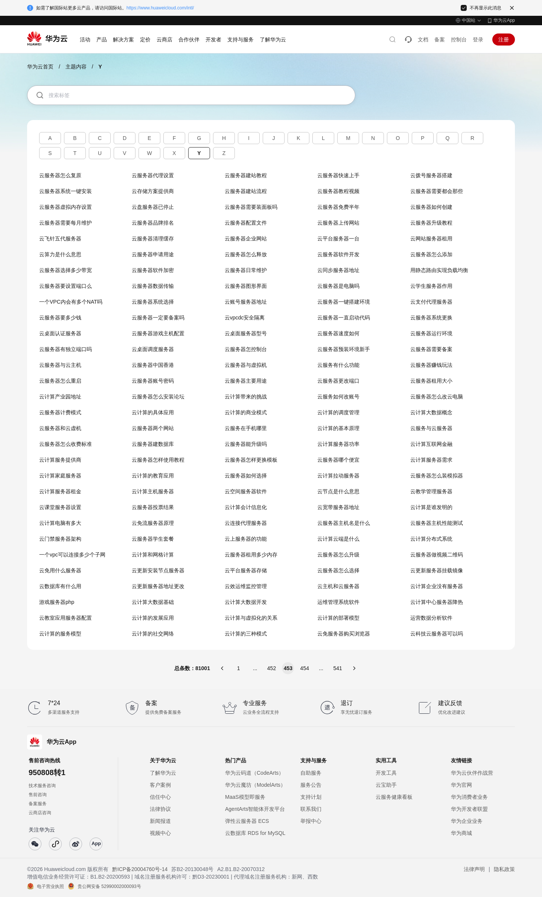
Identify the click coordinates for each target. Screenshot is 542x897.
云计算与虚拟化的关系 (251, 618)
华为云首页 (40, 67)
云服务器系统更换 (431, 318)
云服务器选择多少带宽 (65, 270)
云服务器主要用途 (246, 381)
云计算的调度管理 (338, 412)
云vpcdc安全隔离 (245, 318)
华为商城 (461, 833)
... (255, 668)
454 (304, 668)
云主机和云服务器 (338, 586)
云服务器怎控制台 (246, 349)
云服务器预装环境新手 (343, 349)
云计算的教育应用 (153, 476)
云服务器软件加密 (153, 270)
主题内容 (76, 67)
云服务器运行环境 (431, 333)
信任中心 (160, 797)
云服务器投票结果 (153, 507)
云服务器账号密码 (153, 381)
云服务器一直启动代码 (343, 318)
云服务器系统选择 (153, 302)
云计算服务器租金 (60, 491)
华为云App (504, 20)
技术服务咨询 (42, 785)
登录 (478, 39)
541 (337, 668)
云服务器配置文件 (246, 223)
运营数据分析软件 (431, 618)
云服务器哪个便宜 (338, 460)
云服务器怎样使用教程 (158, 460)
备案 (439, 39)
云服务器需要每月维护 (65, 223)
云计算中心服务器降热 (436, 602)
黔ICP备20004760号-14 (140, 869)
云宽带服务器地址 (338, 507)
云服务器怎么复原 (60, 175)
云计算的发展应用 (153, 618)
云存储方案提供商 (153, 191)
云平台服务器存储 (246, 570)
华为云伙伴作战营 (472, 773)
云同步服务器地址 (338, 270)
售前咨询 (38, 794)
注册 (503, 39)
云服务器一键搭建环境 (343, 302)
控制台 (459, 39)
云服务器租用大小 (431, 381)
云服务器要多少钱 (60, 318)
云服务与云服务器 (431, 428)
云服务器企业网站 (246, 239)
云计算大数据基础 (153, 602)
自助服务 (310, 773)
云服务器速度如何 (338, 333)
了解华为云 (163, 773)
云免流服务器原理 (153, 523)
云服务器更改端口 (338, 381)
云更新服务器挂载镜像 (436, 570)
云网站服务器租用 (431, 239)
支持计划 (310, 797)
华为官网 (461, 785)
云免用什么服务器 (60, 570)
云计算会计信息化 (246, 507)
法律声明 (474, 869)
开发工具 (386, 773)
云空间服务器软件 (246, 491)
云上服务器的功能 (246, 539)
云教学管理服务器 (431, 491)
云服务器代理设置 (153, 175)
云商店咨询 (40, 812)
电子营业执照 (50, 886)
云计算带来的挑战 (246, 397)
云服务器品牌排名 (153, 223)
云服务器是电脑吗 (338, 286)
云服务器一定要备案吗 (158, 318)
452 (271, 668)
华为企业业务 (467, 821)
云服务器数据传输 (153, 286)
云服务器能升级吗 (246, 444)
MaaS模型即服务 (245, 797)
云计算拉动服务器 (338, 476)
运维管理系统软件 (338, 602)
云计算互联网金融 (431, 444)
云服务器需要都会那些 (436, 191)
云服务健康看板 (394, 797)
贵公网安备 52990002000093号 (109, 886)
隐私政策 (504, 869)
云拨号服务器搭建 (431, 175)
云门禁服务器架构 (60, 539)
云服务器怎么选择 (338, 570)
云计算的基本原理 (338, 428)
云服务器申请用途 (153, 254)
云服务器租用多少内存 (251, 555)
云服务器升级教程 (431, 223)
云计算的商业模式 (246, 412)
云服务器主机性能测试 (436, 523)
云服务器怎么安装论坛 (158, 397)
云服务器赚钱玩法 (431, 365)
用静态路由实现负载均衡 (439, 270)
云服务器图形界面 (246, 286)
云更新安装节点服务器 (158, 570)
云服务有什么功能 (338, 365)
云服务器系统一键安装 (65, 191)
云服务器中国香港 (153, 365)
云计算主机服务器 (153, 491)
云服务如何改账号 (338, 397)
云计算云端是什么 (338, 539)
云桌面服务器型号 (246, 333)
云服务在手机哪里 (246, 428)
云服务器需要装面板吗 (251, 207)
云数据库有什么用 (60, 586)
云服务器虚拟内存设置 (65, 207)
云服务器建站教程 (246, 175)
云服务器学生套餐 (153, 539)
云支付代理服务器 (431, 302)
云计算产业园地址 (60, 397)
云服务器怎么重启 (60, 381)
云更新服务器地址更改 (158, 586)
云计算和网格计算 (153, 555)
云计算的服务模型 (60, 634)
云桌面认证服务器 (60, 333)
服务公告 (310, 785)
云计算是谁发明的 (431, 507)
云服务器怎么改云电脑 (436, 397)
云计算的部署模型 (338, 618)
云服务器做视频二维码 (436, 555)
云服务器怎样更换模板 (251, 460)
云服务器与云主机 (60, 365)
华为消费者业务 (469, 797)
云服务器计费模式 (60, 412)
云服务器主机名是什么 (343, 523)
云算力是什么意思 (60, 254)
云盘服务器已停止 (153, 207)
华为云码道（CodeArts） (254, 773)
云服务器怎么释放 (246, 254)
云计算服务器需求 (431, 460)
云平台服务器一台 (338, 239)
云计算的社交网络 (153, 634)
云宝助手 (386, 785)
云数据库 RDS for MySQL (255, 833)
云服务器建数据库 (153, 444)
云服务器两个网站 (153, 428)
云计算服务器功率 (338, 444)
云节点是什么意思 (338, 491)
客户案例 (160, 785)
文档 (423, 39)
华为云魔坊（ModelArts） (255, 785)
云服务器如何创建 (431, 207)
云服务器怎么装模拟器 (436, 476)
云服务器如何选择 (246, 476)
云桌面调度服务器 (153, 349)
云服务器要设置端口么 (65, 286)
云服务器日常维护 (246, 270)
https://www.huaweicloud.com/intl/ (160, 8)
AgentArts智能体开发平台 (255, 809)
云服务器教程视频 (338, 191)
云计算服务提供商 (60, 460)
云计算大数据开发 (246, 602)
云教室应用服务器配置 (65, 618)
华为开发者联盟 (469, 809)
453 (288, 668)
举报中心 (310, 821)
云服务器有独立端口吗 (65, 349)
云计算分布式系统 (431, 539)
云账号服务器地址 (246, 302)
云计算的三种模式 (246, 634)
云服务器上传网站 (338, 223)
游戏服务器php (56, 602)
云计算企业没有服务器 (436, 586)
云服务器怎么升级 (338, 555)
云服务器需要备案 (431, 349)
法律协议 (160, 809)
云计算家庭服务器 (60, 476)
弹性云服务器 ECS (247, 821)
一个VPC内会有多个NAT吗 (70, 302)
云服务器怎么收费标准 (65, 444)
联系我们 (310, 809)
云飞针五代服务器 (60, 239)
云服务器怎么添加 (431, 254)
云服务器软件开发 (338, 254)
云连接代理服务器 (246, 523)
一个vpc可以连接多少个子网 (72, 555)
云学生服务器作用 (431, 286)
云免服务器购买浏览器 (343, 634)
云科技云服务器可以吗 (436, 634)
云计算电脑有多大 (60, 523)
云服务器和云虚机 (60, 428)
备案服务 (38, 803)
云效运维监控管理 (246, 586)
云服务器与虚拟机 (246, 365)
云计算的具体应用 (153, 412)
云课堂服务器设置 (60, 507)
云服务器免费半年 (338, 207)
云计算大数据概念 (431, 412)
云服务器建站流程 (246, 191)
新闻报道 (160, 821)
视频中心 (160, 833)
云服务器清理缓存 (153, 239)
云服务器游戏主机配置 (158, 333)
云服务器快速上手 (338, 175)
